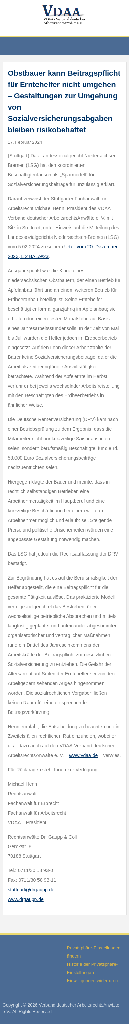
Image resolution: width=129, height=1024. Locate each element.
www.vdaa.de (83, 755)
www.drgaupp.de (26, 899)
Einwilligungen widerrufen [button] (92, 980)
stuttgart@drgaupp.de (31, 889)
